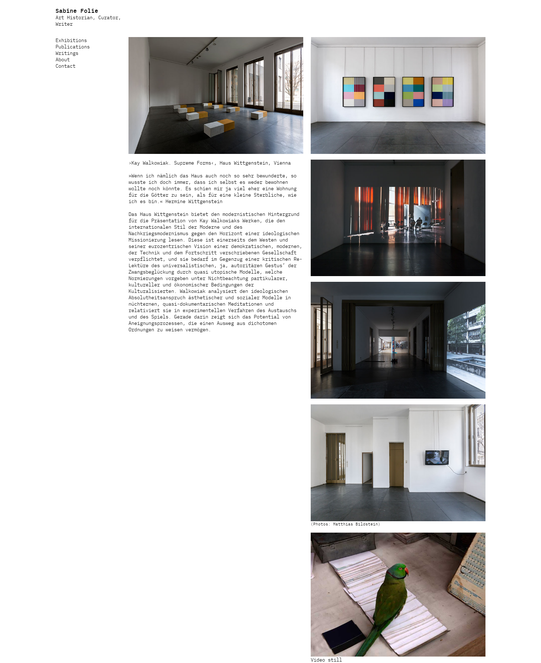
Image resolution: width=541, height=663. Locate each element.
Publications (73, 46)
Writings (67, 52)
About (63, 59)
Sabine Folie (77, 10)
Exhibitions (71, 39)
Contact (65, 65)
